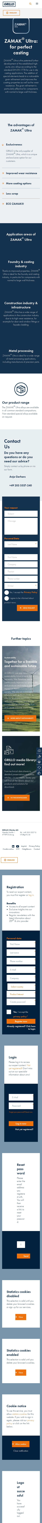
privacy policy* (20, 1016)
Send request (29, 608)
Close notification (20, 1450)
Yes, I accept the (20, 592)
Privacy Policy (30, 592)
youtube (17, 846)
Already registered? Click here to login (21, 1027)
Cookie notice (8, 849)
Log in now (21, 1123)
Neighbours (26, 849)
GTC (18, 849)
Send (26, 1256)
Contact (37, 849)
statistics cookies (19, 1414)
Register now (21, 1021)
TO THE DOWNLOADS (19, 798)
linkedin (13, 846)
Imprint (24, 846)
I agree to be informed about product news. (19, 600)
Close (21, 1317)
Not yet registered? (24, 1129)
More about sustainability (22, 718)
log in (31, 895)
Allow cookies (20, 1444)
